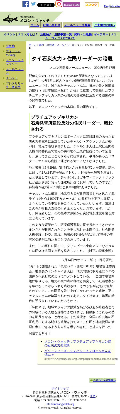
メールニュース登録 (77, 25)
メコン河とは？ (27, 34)
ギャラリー (101, 34)
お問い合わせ (51, 25)
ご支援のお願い (104, 25)
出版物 (10, 46)
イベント (9, 34)
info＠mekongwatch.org (60, 404)
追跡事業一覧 (63, 34)
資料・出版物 (83, 34)
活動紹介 (46, 34)
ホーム (34, 25)
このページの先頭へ (104, 380)
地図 (93, 396)
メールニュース (65, 45)
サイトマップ (60, 388)
